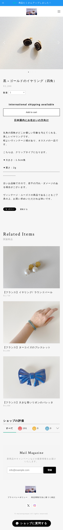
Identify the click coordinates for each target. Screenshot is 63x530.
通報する (24, 209)
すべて (9, 428)
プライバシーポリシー (18, 497)
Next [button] (58, 42)
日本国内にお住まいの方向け (31, 120)
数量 (5, 93)
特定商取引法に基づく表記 (43, 497)
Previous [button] (5, 42)
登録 (50, 470)
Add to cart (31, 112)
